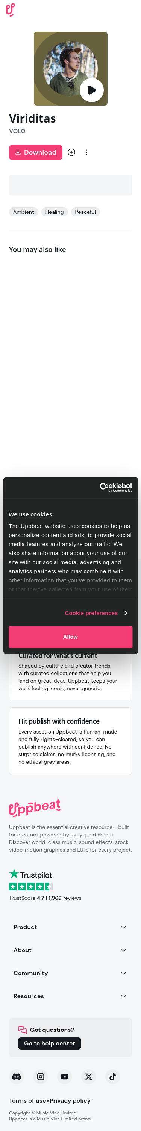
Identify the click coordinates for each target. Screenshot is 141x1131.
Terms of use (27, 1101)
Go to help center (49, 1043)
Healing (54, 212)
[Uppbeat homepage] (10, 9)
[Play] (92, 90)
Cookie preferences (91, 613)
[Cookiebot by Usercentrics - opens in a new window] (100, 488)
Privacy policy (70, 1101)
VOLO (17, 131)
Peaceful (85, 212)
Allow (70, 637)
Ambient (23, 212)
